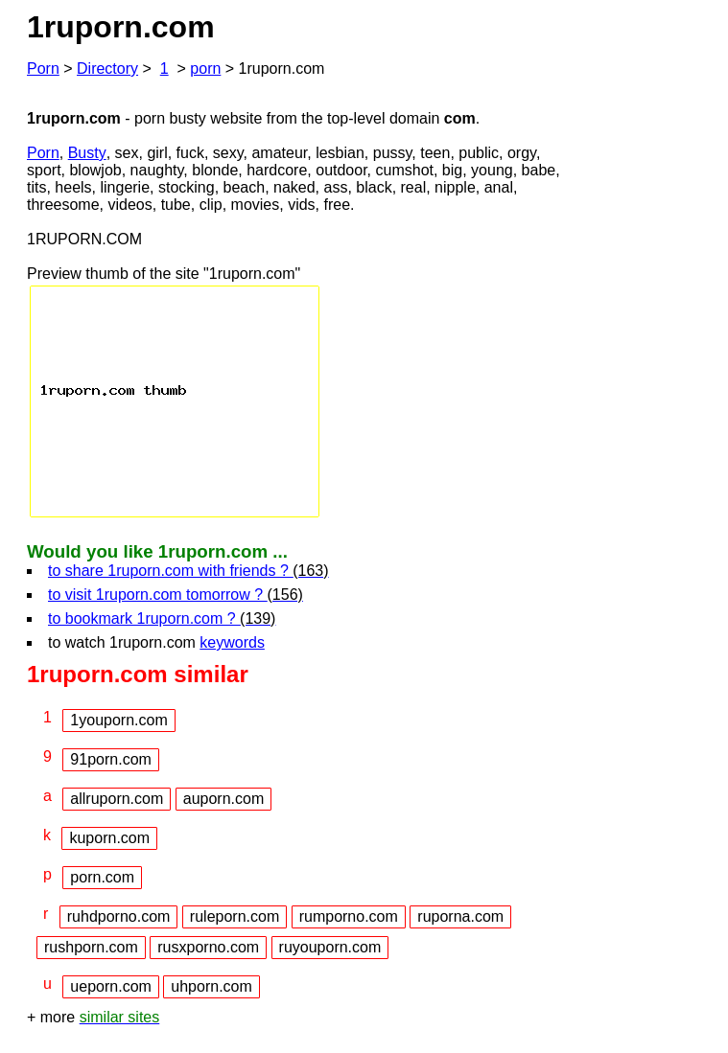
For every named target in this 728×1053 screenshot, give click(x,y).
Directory (107, 68)
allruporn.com (116, 798)
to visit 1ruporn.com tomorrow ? (175, 594)
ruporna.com (460, 916)
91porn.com (111, 759)
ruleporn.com (234, 916)
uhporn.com (211, 986)
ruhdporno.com (119, 916)
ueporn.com (111, 986)
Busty (87, 153)
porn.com (102, 877)
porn (205, 68)
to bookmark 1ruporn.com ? (161, 618)
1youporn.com (118, 720)
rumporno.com (348, 916)
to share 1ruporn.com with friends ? (188, 570)
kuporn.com (109, 838)
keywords (232, 642)
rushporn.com (91, 947)
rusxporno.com (208, 947)
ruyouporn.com (330, 947)
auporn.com (224, 798)
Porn (43, 68)
